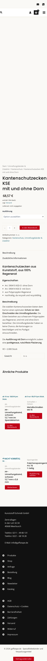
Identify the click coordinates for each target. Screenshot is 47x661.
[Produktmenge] (9, 228)
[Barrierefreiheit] (12, 612)
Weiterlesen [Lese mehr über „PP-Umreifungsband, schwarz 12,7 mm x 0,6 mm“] (12, 487)
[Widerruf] (9, 628)
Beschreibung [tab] (8, 252)
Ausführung (7, 211)
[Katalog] (8, 589)
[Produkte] (9, 555)
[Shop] (7, 561)
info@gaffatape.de (19, 542)
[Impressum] (10, 634)
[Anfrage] (8, 566)
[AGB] (6, 600)
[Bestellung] (9, 572)
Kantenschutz (17, 169)
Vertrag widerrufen (23, 659)
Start (4, 166)
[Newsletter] (9, 583)
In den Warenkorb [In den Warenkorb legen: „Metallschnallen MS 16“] (34, 416)
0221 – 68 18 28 (19, 536)
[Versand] (8, 623)
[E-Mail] (38, 4)
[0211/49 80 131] (43, 4)
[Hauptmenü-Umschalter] (44, 12)
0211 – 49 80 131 (20, 532)
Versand (9, 203)
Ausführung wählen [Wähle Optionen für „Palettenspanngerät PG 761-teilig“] (34, 474)
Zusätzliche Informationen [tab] (14, 258)
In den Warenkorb (29, 227)
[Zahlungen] (9, 617)
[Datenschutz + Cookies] (15, 606)
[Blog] (6, 578)
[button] (1, 12)
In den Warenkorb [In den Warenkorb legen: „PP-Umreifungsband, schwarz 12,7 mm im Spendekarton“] (12, 426)
